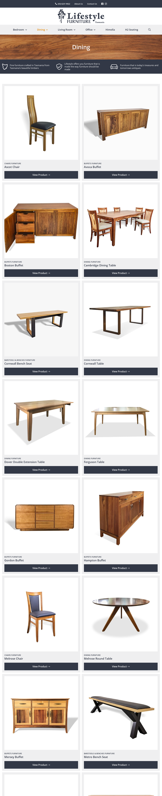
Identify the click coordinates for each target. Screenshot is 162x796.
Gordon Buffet (14, 560)
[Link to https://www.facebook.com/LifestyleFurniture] (102, 4)
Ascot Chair (12, 167)
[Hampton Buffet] (121, 481)
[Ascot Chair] (41, 88)
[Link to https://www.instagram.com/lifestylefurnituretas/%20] (106, 4)
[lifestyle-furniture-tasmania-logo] (81, 10)
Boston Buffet (13, 265)
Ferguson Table (94, 462)
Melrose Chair (13, 658)
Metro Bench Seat (96, 757)
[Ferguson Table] (121, 383)
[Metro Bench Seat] (121, 678)
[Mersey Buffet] (41, 678)
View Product (41, 174)
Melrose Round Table (98, 658)
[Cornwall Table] (121, 284)
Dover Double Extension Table (24, 462)
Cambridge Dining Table (100, 265)
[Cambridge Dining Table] (121, 186)
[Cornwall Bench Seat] (41, 284)
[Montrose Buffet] (121, 776)
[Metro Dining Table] (41, 776)
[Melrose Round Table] (121, 579)
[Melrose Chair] (41, 579)
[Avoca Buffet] (121, 88)
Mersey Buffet (13, 757)
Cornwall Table (94, 363)
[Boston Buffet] (41, 186)
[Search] (149, 30)
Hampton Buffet (95, 560)
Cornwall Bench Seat (18, 363)
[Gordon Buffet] (41, 481)
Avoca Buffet (92, 167)
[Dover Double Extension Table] (41, 383)
